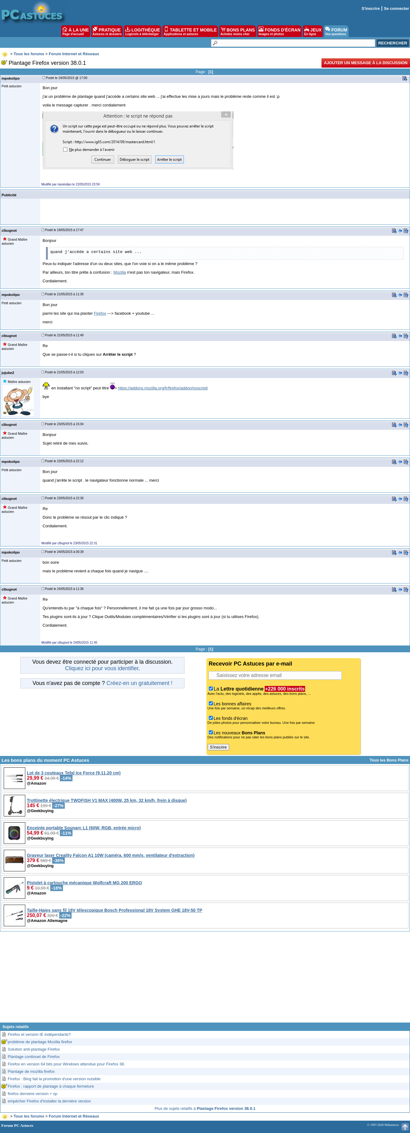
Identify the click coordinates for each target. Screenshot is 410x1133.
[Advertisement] (205, 979)
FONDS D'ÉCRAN (279, 31)
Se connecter (396, 8)
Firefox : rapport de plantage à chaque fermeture (51, 1086)
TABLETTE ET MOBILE (190, 31)
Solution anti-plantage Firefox (34, 1049)
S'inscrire (371, 8)
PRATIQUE (107, 31)
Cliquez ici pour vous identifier (102, 668)
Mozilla (120, 272)
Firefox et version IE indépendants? (39, 1034)
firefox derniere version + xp (32, 1093)
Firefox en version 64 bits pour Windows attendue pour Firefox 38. (66, 1064)
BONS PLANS (238, 31)
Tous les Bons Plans (389, 760)
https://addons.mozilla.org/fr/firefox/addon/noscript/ (163, 388)
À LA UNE (75, 31)
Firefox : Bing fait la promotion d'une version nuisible (54, 1079)
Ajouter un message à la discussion (366, 62)
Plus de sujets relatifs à (205, 1108)
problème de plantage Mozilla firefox (40, 1042)
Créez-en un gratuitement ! (139, 683)
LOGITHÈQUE (142, 31)
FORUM (336, 31)
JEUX (312, 31)
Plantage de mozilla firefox (31, 1071)
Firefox (100, 313)
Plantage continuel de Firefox (34, 1056)
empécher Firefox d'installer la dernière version (49, 1101)
